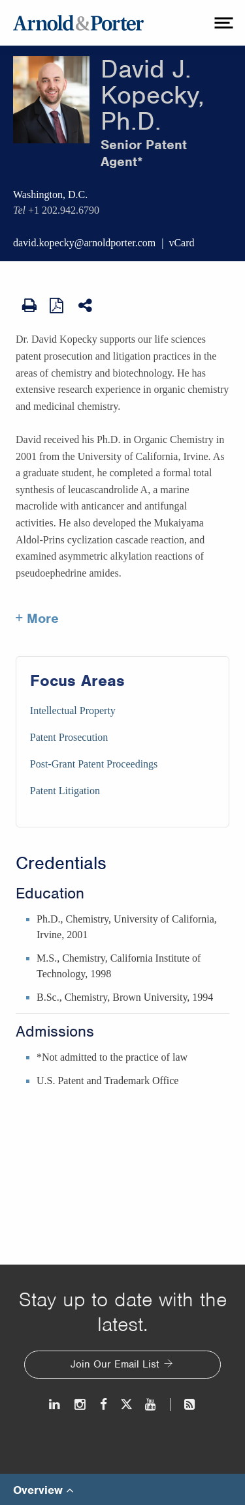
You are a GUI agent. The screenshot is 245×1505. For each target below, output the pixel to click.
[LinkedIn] (55, 1404)
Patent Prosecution (69, 737)
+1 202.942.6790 (63, 210)
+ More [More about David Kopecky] (37, 618)
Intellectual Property (73, 710)
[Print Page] (29, 306)
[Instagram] (80, 1404)
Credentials (61, 863)
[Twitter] (126, 1404)
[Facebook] (103, 1404)
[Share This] (86, 306)
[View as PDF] (57, 305)
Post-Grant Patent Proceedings (94, 763)
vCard (181, 242)
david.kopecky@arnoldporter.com (84, 242)
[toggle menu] (222, 23)
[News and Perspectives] (184, 1404)
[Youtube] (151, 1404)
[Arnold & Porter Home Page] (78, 23)
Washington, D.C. (50, 194)
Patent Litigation (65, 790)
